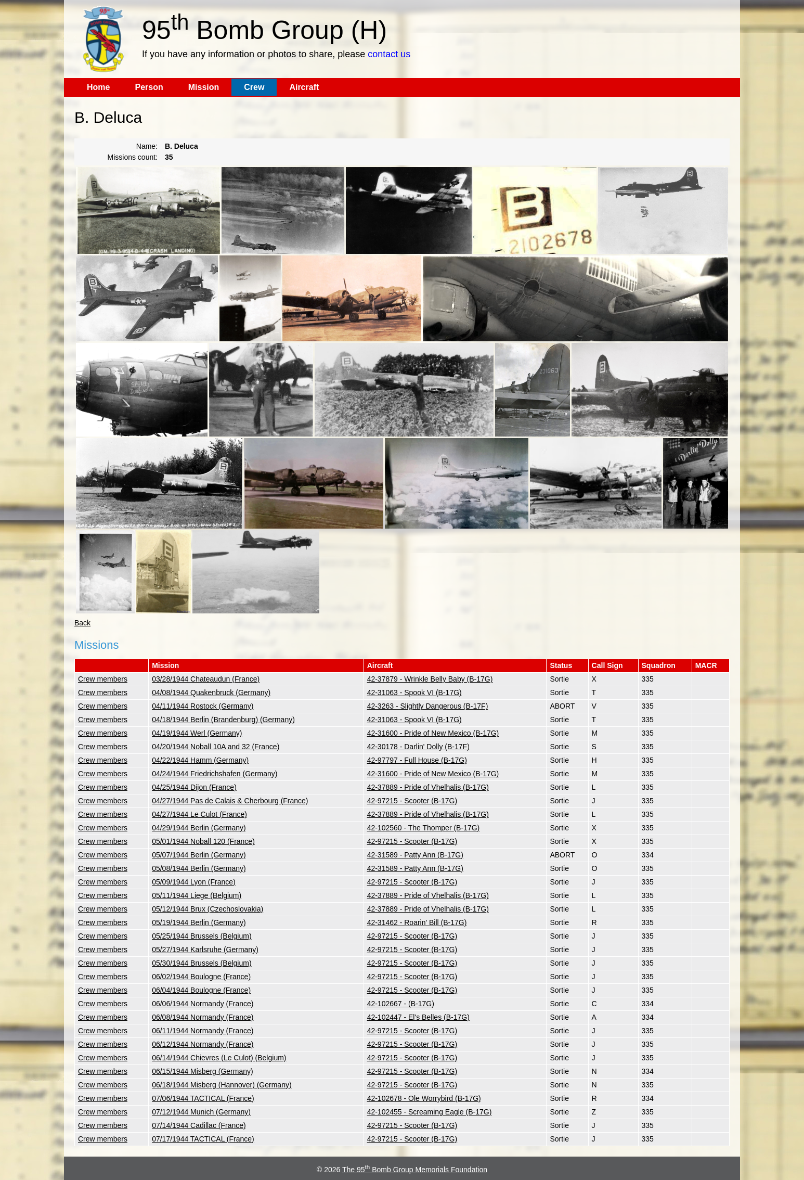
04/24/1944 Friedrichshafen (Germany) (214, 773)
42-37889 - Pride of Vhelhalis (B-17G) (428, 787)
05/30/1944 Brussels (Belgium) (201, 963)
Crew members (102, 679)
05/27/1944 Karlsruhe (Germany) (205, 949)
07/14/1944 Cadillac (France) (199, 1125)
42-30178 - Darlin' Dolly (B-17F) (418, 746)
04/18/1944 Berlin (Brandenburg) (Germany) (223, 719)
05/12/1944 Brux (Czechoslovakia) (207, 909)
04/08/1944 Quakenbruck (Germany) (211, 692)
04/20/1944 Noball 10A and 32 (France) (215, 746)
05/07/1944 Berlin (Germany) (199, 855)
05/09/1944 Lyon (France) (194, 882)
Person (149, 87)
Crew (254, 87)
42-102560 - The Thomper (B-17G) (423, 828)
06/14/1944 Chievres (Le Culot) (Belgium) (219, 1058)
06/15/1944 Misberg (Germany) (202, 1071)
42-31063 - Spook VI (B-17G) (414, 692)
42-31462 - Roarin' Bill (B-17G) (417, 922)
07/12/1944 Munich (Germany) (201, 1112)
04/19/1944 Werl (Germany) (197, 733)
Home (98, 87)
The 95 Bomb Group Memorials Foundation (414, 1169)
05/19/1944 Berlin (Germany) (199, 922)
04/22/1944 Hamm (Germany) (200, 760)
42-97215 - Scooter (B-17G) (412, 801)
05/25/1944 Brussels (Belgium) (201, 936)
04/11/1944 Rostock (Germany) (202, 706)
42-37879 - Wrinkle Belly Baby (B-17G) (430, 679)
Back (82, 623)
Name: (147, 146)
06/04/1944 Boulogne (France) (201, 990)
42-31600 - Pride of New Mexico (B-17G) (433, 733)
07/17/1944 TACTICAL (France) (203, 1139)
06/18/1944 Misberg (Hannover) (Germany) (221, 1085)
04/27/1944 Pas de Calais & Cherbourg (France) (230, 801)
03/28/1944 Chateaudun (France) (206, 679)
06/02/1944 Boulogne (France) (201, 976)
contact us (389, 54)
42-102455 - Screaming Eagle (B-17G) (429, 1112)
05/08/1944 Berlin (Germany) (199, 868)
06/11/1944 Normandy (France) (202, 1031)
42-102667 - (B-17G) (400, 1003)
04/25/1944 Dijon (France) (194, 787)
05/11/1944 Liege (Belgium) (196, 895)
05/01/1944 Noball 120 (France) (203, 841)
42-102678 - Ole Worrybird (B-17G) (424, 1098)
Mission (203, 87)
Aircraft (304, 87)
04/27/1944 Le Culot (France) (199, 814)
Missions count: (133, 157)
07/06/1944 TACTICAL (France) (203, 1098)
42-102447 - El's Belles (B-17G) (418, 1017)
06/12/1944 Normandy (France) (202, 1044)
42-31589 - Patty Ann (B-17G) (415, 855)
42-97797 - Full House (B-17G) (417, 760)
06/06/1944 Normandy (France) (202, 1003)
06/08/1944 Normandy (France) (202, 1017)
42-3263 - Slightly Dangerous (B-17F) (427, 706)
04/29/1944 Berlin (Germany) (199, 828)
